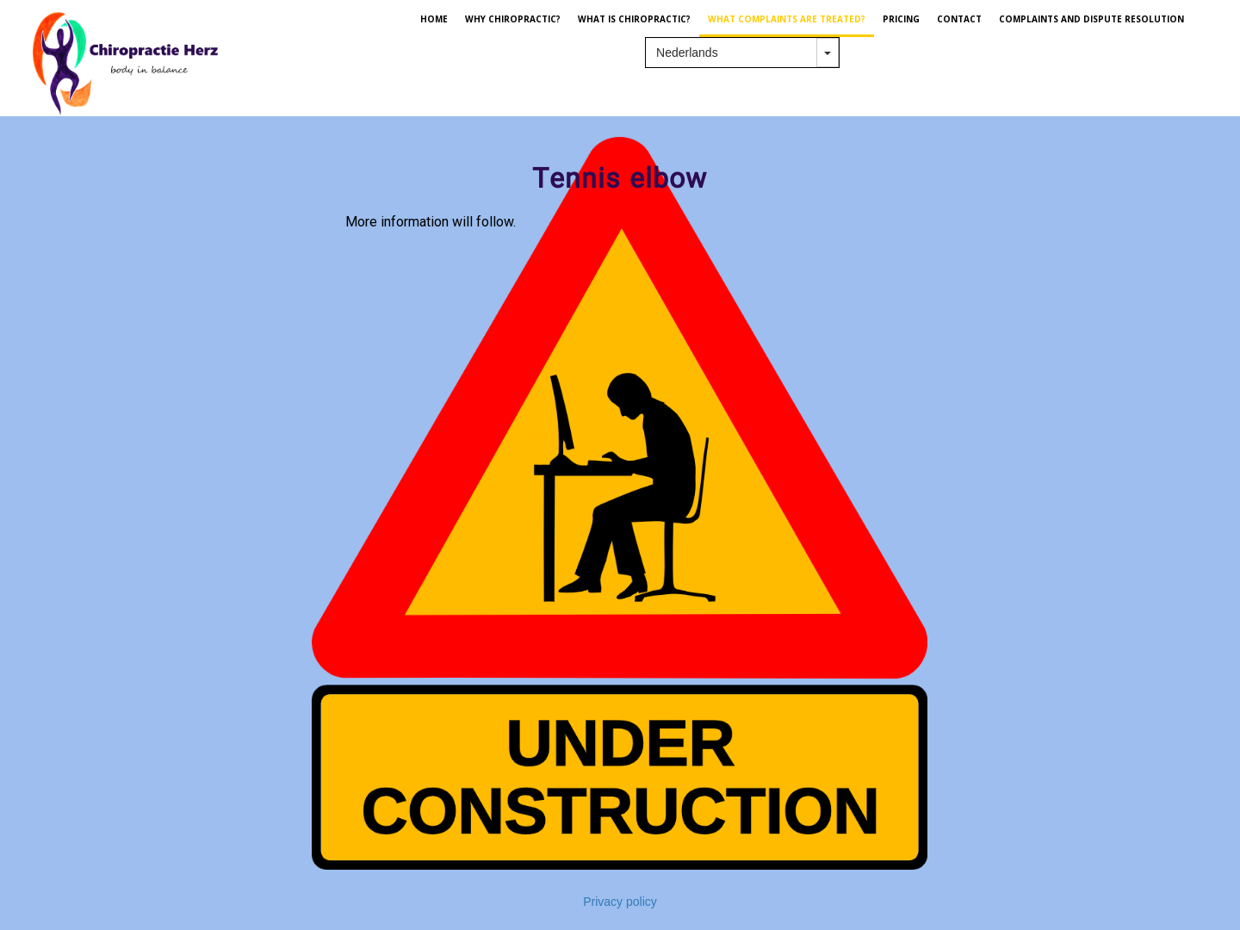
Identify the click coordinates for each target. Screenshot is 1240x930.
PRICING (901, 19)
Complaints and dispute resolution (1091, 19)
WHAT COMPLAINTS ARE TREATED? (786, 19)
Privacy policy (620, 901)
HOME (434, 19)
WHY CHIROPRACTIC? (513, 19)
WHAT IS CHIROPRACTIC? (634, 19)
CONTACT (959, 19)
